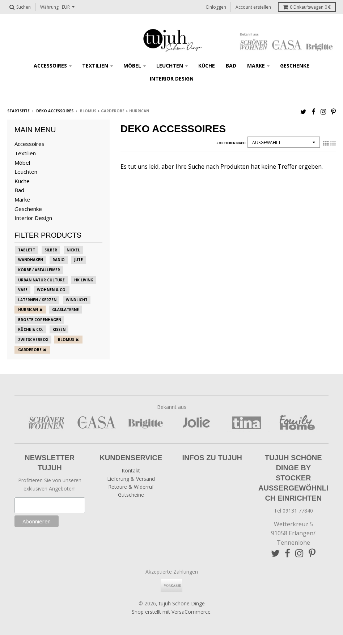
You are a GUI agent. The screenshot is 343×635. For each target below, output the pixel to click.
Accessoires (50, 65)
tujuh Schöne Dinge (182, 603)
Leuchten (169, 65)
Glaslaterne (65, 309)
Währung (49, 7)
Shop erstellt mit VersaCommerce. (172, 611)
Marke (256, 65)
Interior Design (172, 78)
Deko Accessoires (54, 110)
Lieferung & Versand (131, 478)
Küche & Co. (30, 329)
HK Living (83, 279)
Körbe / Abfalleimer (39, 269)
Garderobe (30, 349)
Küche (206, 65)
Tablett (26, 249)
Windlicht (77, 299)
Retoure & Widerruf (131, 486)
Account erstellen (253, 7)
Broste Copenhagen (39, 319)
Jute (78, 259)
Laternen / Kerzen (37, 299)
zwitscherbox (33, 339)
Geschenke (294, 65)
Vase (22, 289)
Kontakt (131, 470)
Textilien (95, 65)
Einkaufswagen (307, 7)
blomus (66, 339)
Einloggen (216, 7)
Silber (51, 249)
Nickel (73, 249)
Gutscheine (131, 494)
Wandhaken (30, 259)
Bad (231, 65)
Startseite (18, 110)
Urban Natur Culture (41, 279)
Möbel (132, 65)
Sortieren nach (231, 143)
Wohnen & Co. (52, 289)
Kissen (58, 329)
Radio (58, 259)
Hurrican (28, 309)
